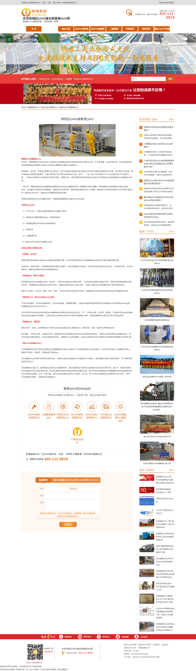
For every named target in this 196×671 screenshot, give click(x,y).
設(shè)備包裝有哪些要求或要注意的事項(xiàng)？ (158, 215)
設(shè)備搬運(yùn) (98, 30)
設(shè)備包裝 (89, 513)
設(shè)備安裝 (82, 30)
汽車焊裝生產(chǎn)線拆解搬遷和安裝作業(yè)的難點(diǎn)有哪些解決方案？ (159, 164)
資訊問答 (146, 30)
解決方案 (66, 30)
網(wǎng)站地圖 (130, 645)
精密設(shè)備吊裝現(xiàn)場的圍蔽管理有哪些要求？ (159, 182)
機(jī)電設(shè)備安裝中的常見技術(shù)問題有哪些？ (158, 198)
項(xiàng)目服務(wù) (49, 107)
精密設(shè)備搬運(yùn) (83, 79)
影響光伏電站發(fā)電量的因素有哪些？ (159, 128)
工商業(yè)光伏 (44, 79)
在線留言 (165, 645)
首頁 (23, 107)
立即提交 (68, 524)
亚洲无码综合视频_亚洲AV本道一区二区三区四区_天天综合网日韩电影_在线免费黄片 (34, 669)
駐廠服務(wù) (49, 30)
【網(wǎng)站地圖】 (166, 3)
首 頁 (33, 30)
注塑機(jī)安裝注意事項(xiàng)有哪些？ (158, 145)
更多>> (172, 119)
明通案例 (130, 30)
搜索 (170, 79)
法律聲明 (156, 645)
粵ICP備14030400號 (140, 654)
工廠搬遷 (114, 30)
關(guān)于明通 (162, 30)
